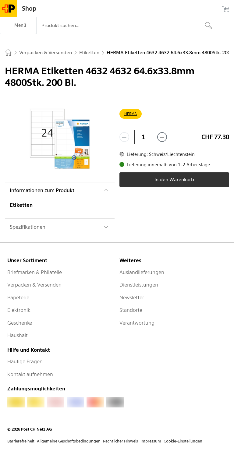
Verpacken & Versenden (34, 285)
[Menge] (143, 137)
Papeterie (18, 297)
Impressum (150, 441)
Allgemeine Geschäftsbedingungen (69, 441)
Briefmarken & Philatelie (34, 272)
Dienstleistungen (138, 285)
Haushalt (17, 335)
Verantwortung (136, 323)
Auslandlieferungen (141, 272)
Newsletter (131, 297)
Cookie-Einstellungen (183, 441)
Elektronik (18, 310)
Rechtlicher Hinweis (120, 441)
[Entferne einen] (124, 137)
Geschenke (19, 323)
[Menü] (18, 25)
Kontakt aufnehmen (30, 374)
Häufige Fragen (25, 361)
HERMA (130, 113)
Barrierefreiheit (20, 441)
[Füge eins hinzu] (162, 137)
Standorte (130, 310)
